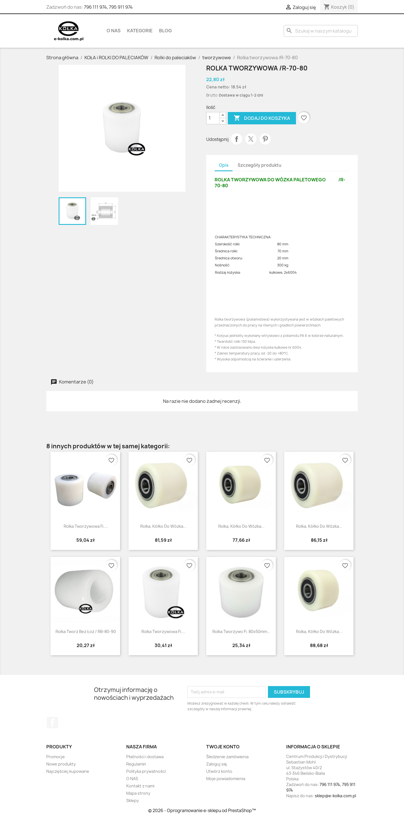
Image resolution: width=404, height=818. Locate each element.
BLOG (165, 31)
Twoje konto (223, 747)
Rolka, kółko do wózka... (163, 526)
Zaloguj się (216, 764)
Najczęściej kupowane (67, 771)
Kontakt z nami (140, 786)
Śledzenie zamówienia (227, 756)
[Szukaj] (321, 31)
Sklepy (132, 800)
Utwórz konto (219, 771)
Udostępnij (236, 139)
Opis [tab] (223, 165)
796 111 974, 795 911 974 (108, 7)
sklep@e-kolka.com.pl (335, 795)
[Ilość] (213, 118)
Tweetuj (250, 139)
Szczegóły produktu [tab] (259, 165)
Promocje (55, 756)
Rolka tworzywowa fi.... (86, 526)
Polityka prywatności (146, 771)
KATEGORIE (140, 31)
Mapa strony (138, 793)
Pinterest (265, 139)
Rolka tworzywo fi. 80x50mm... (241, 631)
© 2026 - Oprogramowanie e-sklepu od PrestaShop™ (202, 811)
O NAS (114, 31)
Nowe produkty (61, 764)
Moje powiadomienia (225, 778)
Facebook (52, 722)
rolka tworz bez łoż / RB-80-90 (86, 631)
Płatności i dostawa (145, 756)
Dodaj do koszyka (262, 118)
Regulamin (136, 764)
